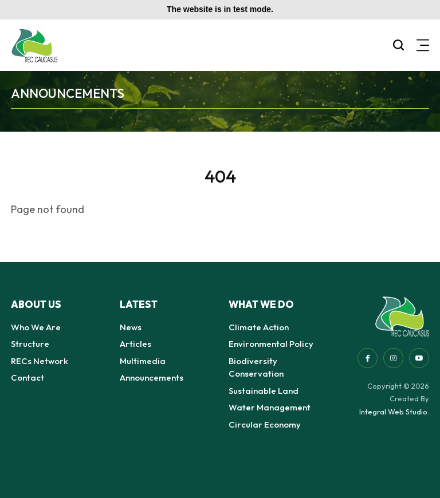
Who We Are (36, 327)
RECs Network (39, 360)
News (131, 327)
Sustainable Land (263, 390)
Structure (30, 343)
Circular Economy (265, 424)
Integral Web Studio (393, 411)
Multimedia (143, 360)
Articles (135, 343)
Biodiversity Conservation (256, 367)
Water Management (270, 407)
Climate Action (259, 327)
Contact (27, 377)
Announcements (151, 377)
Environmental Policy (271, 343)
